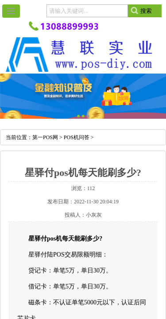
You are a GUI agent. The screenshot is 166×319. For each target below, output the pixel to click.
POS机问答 (76, 137)
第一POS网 (45, 137)
